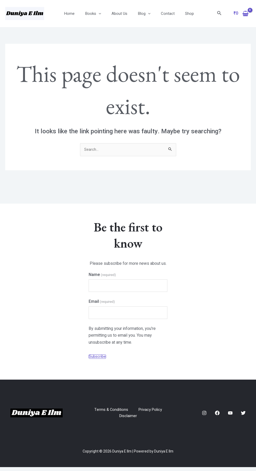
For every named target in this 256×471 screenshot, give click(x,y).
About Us (120, 13)
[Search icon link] (219, 13)
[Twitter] (243, 416)
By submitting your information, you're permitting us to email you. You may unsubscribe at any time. (122, 338)
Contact (163, 13)
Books (96, 13)
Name (102, 275)
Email (102, 303)
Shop (182, 13)
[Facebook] (217, 416)
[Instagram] (204, 416)
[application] (101, 13)
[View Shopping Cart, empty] (241, 13)
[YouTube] (230, 416)
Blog (142, 13)
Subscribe (97, 359)
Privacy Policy (151, 413)
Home (75, 13)
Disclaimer (128, 420)
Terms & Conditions (110, 413)
